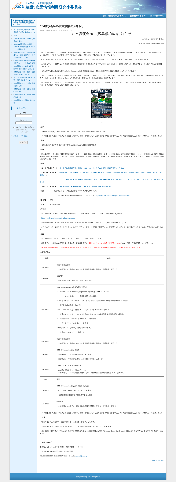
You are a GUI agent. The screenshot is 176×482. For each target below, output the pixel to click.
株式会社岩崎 (64, 187)
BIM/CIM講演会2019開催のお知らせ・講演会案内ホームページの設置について (24, 54)
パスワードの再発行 (20, 136)
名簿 (15, 35)
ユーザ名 (24, 113)
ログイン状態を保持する (25, 127)
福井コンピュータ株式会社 (104, 180)
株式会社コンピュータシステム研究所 (92, 168)
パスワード (23, 120)
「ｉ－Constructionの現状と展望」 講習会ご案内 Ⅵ (24, 79)
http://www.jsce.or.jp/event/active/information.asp (58, 218)
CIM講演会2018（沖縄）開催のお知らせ (24, 84)
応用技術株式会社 (97, 173)
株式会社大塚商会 (90, 187)
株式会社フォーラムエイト (117, 168)
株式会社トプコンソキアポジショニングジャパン (134, 180)
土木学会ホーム (157, 16)
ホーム (42, 21)
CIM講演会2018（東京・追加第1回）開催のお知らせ (24, 73)
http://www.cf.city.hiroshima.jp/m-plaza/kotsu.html (113, 195)
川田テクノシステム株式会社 (116, 173)
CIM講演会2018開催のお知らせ (24, 101)
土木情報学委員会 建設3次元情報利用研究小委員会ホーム (24, 31)
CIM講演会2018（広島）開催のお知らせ (24, 96)
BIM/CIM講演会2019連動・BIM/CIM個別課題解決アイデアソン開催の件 (24, 46)
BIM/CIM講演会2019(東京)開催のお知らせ (24, 40)
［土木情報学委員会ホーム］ (114, 16)
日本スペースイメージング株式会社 (79, 180)
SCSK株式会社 (76, 187)
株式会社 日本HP (104, 187)
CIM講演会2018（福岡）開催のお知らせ (24, 90)
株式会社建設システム (137, 173)
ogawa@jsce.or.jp (81, 456)
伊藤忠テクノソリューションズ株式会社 (74, 173)
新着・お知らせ (158, 460)
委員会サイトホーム (138, 16)
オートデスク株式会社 (68, 168)
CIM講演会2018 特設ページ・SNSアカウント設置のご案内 (24, 62)
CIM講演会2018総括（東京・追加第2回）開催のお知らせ (24, 67)
